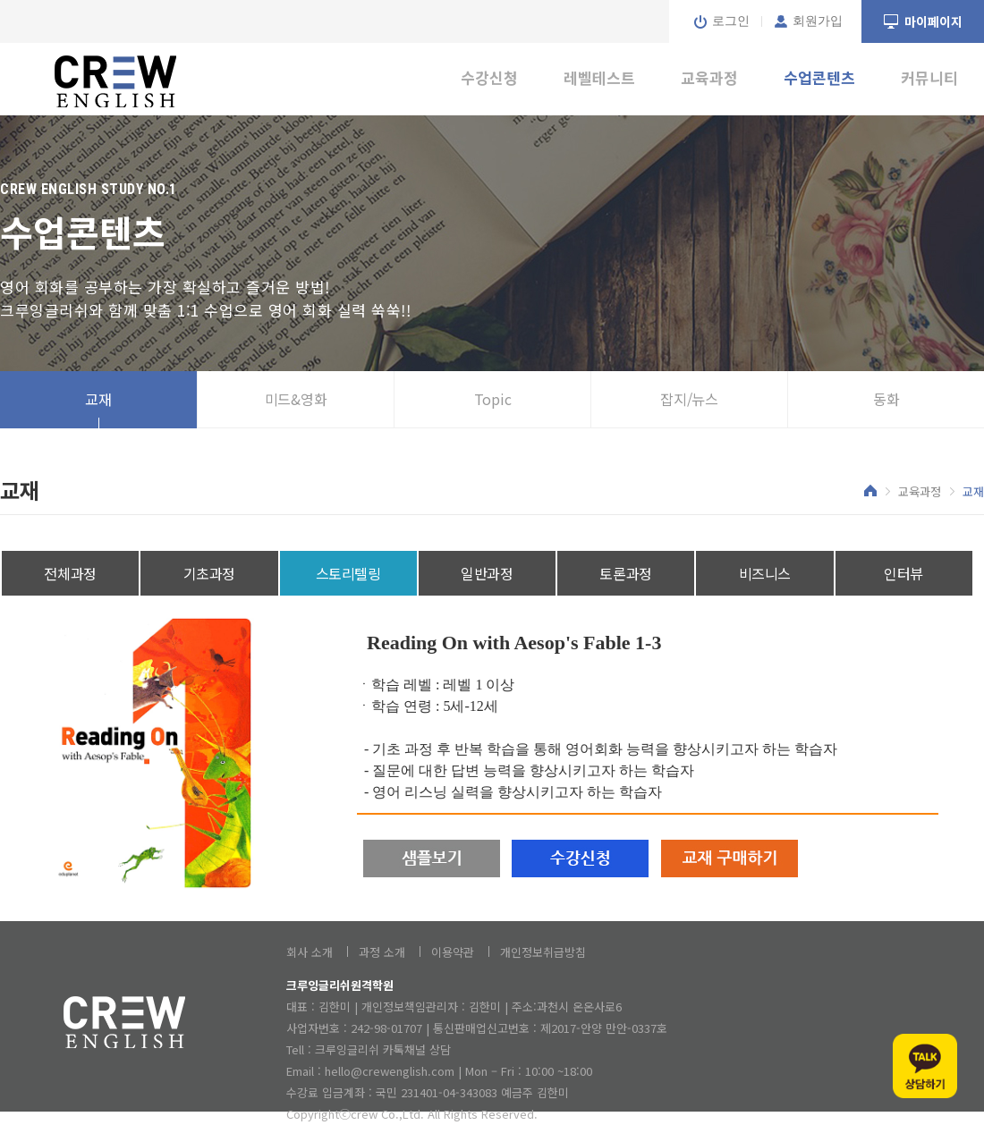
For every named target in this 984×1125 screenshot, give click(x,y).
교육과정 (709, 77)
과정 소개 (382, 951)
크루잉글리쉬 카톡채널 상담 (383, 1049)
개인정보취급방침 (543, 951)
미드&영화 (296, 399)
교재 (98, 399)
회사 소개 (309, 951)
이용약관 (452, 951)
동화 (886, 399)
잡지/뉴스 (689, 399)
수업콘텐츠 (819, 77)
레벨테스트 (599, 77)
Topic (493, 399)
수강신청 (489, 77)
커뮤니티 (929, 77)
